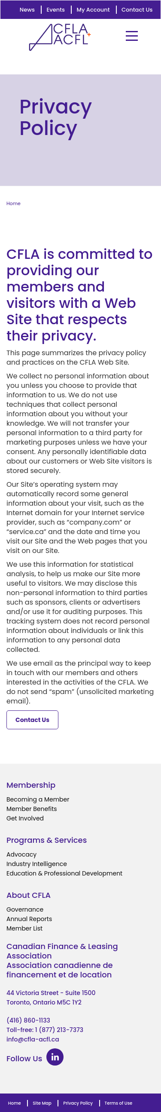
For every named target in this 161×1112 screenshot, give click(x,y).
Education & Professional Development (64, 873)
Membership (30, 785)
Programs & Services (46, 840)
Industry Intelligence (36, 864)
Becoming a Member (37, 799)
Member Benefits (31, 809)
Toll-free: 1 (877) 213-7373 (44, 1030)
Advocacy (21, 854)
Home (13, 203)
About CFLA (28, 895)
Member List (24, 928)
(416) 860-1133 (28, 1020)
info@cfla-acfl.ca (32, 1039)
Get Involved (25, 818)
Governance (24, 909)
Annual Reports (29, 919)
